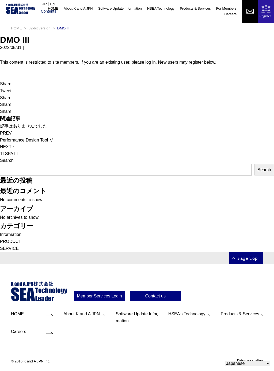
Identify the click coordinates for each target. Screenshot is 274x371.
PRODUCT (10, 241)
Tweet (6, 91)
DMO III (14, 40)
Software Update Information (120, 8)
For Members (226, 8)
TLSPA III (9, 153)
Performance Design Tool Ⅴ (27, 140)
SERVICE (9, 248)
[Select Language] (247, 363)
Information (10, 234)
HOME (53, 8)
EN (52, 4)
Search (7, 160)
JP (44, 4)
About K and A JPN (78, 8)
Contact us (155, 296)
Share (6, 84)
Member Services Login (99, 296)
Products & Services (195, 8)
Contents (48, 11)
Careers (230, 14)
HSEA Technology (160, 8)
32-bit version (40, 28)
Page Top (247, 258)
